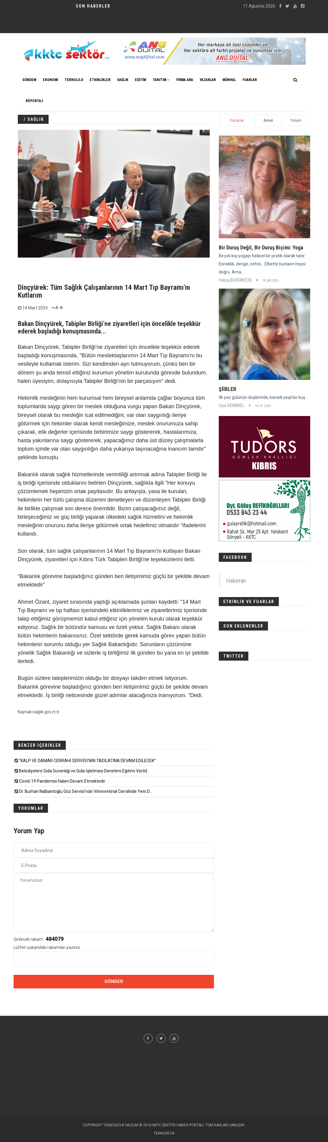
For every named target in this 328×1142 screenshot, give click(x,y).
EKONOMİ (50, 80)
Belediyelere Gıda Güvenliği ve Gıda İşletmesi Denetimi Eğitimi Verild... (84, 770)
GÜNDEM (29, 80)
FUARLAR (250, 80)
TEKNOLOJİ (74, 80)
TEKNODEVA (164, 1133)
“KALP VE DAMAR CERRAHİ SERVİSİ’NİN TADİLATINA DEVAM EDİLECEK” (87, 760)
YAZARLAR (208, 80)
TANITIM (161, 80)
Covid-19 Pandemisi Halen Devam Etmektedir (62, 781)
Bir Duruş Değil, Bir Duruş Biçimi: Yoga (261, 247)
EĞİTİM (140, 80)
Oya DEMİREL (231, 405)
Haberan (236, 581)
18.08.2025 (270, 280)
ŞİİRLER (227, 389)
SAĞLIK (122, 80)
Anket (268, 120)
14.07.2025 (263, 406)
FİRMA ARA (184, 80)
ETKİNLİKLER (100, 80)
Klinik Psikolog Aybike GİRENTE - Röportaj (91, 11)
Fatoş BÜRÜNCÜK (235, 280)
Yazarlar (237, 120)
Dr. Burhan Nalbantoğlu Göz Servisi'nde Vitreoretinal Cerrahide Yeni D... (85, 791)
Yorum (295, 120)
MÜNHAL (229, 80)
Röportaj (34, 101)
